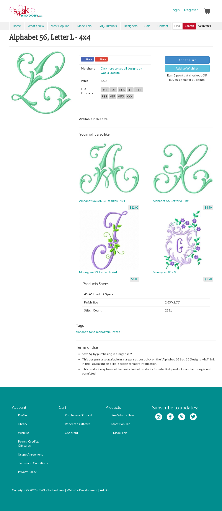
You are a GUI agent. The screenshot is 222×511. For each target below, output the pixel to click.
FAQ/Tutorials (107, 26)
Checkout (71, 433)
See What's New (122, 415)
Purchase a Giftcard (78, 415)
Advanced (204, 25)
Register (191, 10)
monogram (103, 332)
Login (175, 10)
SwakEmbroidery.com (41, 13)
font (92, 332)
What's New (36, 26)
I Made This (83, 26)
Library (22, 424)
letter (115, 332)
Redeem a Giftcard (77, 424)
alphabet (82, 332)
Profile (22, 415)
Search (189, 26)
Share (88, 59)
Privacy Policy (27, 472)
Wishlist (23, 433)
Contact (162, 26)
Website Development (82, 490)
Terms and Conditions (33, 463)
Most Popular (60, 26)
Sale (147, 26)
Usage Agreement (30, 454)
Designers (130, 26)
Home (17, 26)
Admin (104, 490)
